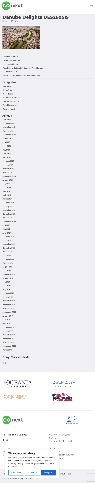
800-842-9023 (20, 435)
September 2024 (9, 176)
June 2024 (6, 188)
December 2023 (8, 210)
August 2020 (7, 278)
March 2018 (7, 350)
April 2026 (6, 120)
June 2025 (6, 146)
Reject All (32, 473)
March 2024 (7, 199)
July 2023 (6, 225)
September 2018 (9, 346)
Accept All (48, 473)
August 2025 (7, 139)
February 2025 (8, 161)
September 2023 (9, 222)
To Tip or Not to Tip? (11, 72)
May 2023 (6, 229)
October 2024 (7, 172)
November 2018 (8, 339)
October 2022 (7, 252)
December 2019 (8, 301)
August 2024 (7, 180)
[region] (32, 463)
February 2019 (8, 327)
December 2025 (8, 127)
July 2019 (6, 320)
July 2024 (6, 184)
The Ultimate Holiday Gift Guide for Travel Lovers (22, 68)
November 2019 (8, 305)
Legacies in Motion (10, 64)
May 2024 (6, 191)
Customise (16, 473)
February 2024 (8, 203)
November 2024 (8, 169)
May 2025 (6, 150)
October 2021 (7, 263)
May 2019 (6, 323)
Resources (54, 448)
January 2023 (7, 240)
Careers (6, 448)
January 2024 (7, 207)
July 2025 (6, 142)
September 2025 (9, 135)
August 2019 (7, 316)
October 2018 (7, 342)
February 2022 (8, 259)
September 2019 (9, 312)
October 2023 (7, 218)
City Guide (6, 86)
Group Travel (7, 94)
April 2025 (6, 154)
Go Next (12, 5)
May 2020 (6, 290)
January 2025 (7, 165)
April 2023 (6, 233)
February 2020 (8, 293)
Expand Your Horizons (11, 60)
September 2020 (9, 274)
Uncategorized (8, 109)
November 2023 (8, 214)
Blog (4, 455)
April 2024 (6, 195)
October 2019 (7, 308)
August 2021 (7, 267)
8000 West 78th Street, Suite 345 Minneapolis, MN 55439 (61, 438)
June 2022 (6, 255)
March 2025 (7, 157)
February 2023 (8, 237)
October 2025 (7, 131)
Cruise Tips (7, 90)
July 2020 (6, 282)
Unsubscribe (65, 474)
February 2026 (8, 123)
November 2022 (8, 248)
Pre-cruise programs (11, 98)
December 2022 (8, 244)
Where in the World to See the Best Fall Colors (21, 76)
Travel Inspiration (9, 105)
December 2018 (8, 335)
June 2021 (6, 271)
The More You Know (10, 101)
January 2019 (7, 331)
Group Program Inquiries (61, 455)
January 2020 (7, 297)
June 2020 (6, 286)
